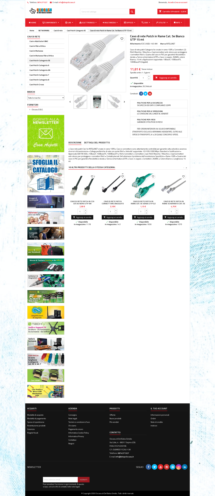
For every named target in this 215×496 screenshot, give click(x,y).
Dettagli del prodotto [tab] (97, 142)
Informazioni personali (160, 414)
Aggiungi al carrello (166, 77)
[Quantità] (143, 77)
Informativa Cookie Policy (78, 432)
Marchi (31, 91)
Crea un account (181, 2)
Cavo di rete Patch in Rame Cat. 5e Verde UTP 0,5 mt (143, 203)
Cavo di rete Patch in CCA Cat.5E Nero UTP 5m (82, 202)
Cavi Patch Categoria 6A (39, 70)
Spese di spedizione (35, 422)
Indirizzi (154, 425)
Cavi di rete (33, 36)
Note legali (72, 418)
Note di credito (157, 422)
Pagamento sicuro (75, 429)
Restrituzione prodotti (36, 425)
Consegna (72, 414)
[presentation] (64, 470)
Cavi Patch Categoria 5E (39, 60)
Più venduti (114, 422)
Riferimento (135, 43)
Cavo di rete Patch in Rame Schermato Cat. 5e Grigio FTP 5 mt (173, 203)
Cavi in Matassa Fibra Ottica (41, 55)
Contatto (115, 432)
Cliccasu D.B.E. (37, 109)
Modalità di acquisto (35, 414)
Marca (163, 43)
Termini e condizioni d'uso (79, 422)
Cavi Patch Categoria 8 (39, 79)
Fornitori (32, 104)
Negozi (71, 443)
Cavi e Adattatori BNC (38, 41)
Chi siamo (72, 425)
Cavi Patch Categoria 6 (39, 65)
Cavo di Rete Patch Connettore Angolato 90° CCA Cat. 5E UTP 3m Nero (113, 204)
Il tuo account (159, 408)
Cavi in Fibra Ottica (37, 46)
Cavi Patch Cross (36, 84)
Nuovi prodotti (115, 418)
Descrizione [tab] (74, 142)
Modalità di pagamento (36, 418)
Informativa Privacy (76, 436)
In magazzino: (136, 86)
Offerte (112, 414)
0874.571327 (42, 2)
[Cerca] (107, 11)
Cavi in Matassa (36, 50)
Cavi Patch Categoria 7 (39, 74)
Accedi (170, 2)
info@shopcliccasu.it (67, 2)
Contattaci (72, 439)
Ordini (153, 418)
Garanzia (31, 429)
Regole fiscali (32, 432)
